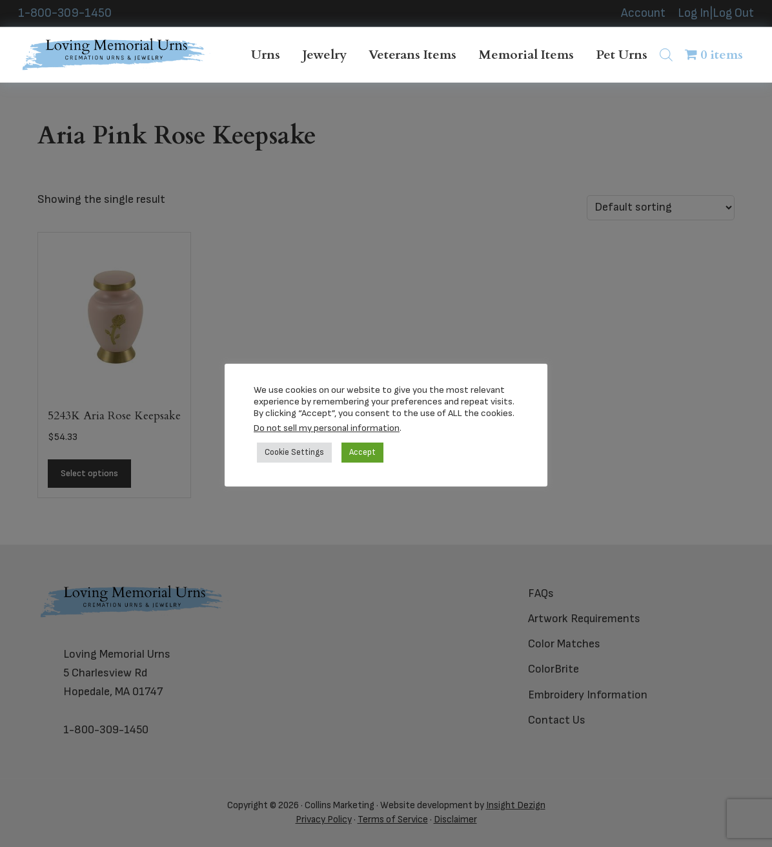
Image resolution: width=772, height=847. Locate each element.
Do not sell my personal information (327, 428)
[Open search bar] (666, 54)
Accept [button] (362, 452)
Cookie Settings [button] (294, 452)
